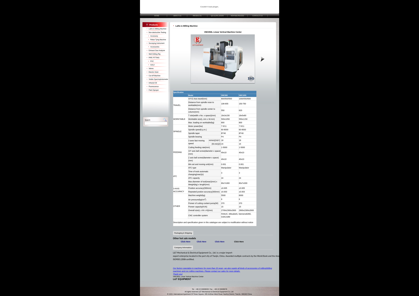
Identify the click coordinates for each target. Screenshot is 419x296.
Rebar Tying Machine (158, 40)
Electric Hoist (153, 72)
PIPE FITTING (154, 58)
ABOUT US (177, 16)
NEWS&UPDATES (237, 16)
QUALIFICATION (217, 16)
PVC (152, 61)
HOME (157, 16)
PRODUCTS (197, 16)
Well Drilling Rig (154, 54)
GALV (152, 65)
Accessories (154, 47)
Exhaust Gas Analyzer (157, 50)
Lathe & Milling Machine (157, 29)
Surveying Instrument (156, 43)
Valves (151, 68)
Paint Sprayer (154, 90)
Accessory (154, 36)
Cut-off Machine (155, 76)
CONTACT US (257, 16)
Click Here (239, 242)
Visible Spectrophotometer (158, 79)
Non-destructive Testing (157, 32)
